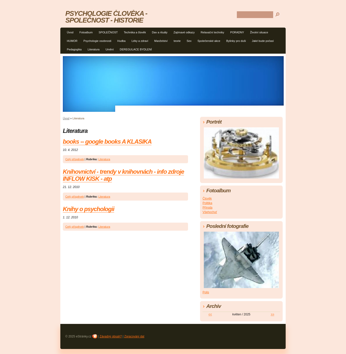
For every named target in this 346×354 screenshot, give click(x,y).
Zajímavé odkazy (184, 32)
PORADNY (237, 32)
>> (272, 314)
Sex (189, 40)
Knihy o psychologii (88, 209)
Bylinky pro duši (236, 40)
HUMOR (72, 40)
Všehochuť (210, 212)
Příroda (207, 207)
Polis (206, 292)
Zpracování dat (134, 336)
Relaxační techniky (212, 32)
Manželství (160, 40)
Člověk (207, 198)
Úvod (70, 32)
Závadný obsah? (111, 336)
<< (210, 314)
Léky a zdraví (140, 40)
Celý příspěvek (74, 159)
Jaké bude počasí (263, 40)
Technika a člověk (135, 32)
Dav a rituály (159, 32)
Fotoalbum (86, 32)
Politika (207, 203)
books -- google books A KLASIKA (107, 141)
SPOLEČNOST (108, 32)
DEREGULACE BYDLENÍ (136, 49)
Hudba (121, 40)
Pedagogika (74, 49)
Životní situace (259, 32)
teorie (177, 40)
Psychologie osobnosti (97, 40)
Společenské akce (209, 40)
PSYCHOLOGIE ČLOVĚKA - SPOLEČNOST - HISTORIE (106, 17)
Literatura (93, 49)
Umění (109, 49)
